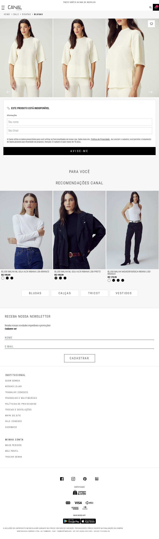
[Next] (151, 92)
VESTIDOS (124, 293)
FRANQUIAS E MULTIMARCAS (21, 398)
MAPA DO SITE (13, 415)
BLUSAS (35, 293)
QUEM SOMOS (12, 381)
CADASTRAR (79, 358)
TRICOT (94, 293)
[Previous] (8, 92)
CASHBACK (11, 427)
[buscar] (150, 7)
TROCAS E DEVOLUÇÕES (18, 410)
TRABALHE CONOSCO (16, 392)
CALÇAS (65, 293)
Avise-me (79, 151)
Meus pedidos (13, 445)
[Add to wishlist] (151, 23)
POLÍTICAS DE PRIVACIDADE (21, 404)
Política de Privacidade (100, 139)
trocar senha (13, 457)
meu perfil (12, 451)
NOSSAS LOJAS (13, 386)
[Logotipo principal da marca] (15, 7)
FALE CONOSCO (13, 421)
